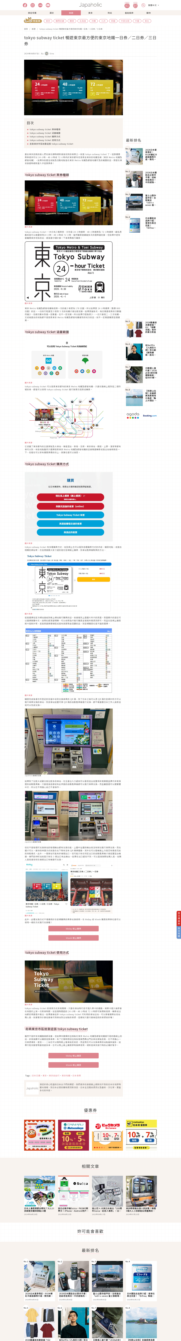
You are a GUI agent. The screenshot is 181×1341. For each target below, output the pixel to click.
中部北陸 (125, 20)
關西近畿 (60, 20)
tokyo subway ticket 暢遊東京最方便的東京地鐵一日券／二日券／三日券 (71, 29)
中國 (137, 20)
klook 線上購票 (73, 937)
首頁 (26, 29)
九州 (103, 20)
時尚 (110, 12)
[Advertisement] (143, 97)
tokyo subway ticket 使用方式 (45, 140)
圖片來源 (28, 227)
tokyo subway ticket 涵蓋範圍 (45, 132)
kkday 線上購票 (73, 928)
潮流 (52, 12)
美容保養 (32, 12)
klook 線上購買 (73, 1064)
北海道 (83, 20)
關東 (72, 20)
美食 (90, 12)
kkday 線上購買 (73, 1055)
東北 (147, 20)
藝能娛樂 (129, 12)
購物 (148, 12)
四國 (113, 20)
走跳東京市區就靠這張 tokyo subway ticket (51, 143)
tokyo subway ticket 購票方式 (45, 136)
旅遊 (71, 12)
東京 (48, 20)
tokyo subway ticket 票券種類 (45, 129)
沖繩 (94, 20)
